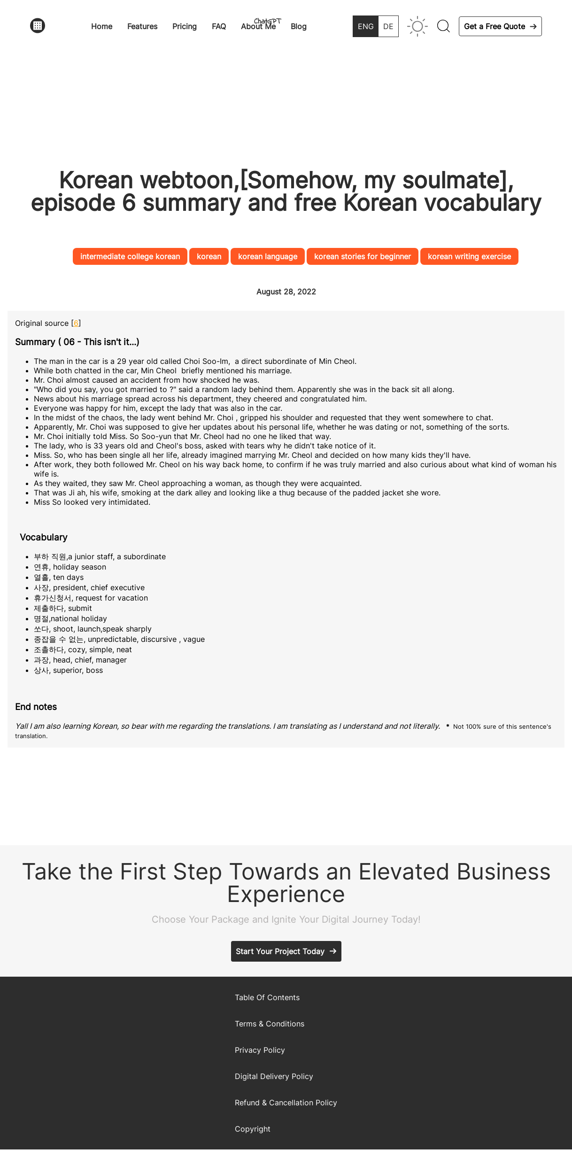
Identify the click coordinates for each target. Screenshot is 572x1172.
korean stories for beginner (362, 256)
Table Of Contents (267, 997)
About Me (258, 26)
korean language (267, 256)
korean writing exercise (469, 256)
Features (142, 26)
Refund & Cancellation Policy (286, 1102)
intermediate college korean (130, 256)
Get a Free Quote (494, 26)
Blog (299, 26)
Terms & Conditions (269, 1023)
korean (209, 256)
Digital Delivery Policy (274, 1076)
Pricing (184, 26)
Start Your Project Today (280, 951)
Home (101, 26)
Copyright (253, 1128)
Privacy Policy (260, 1050)
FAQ (219, 26)
